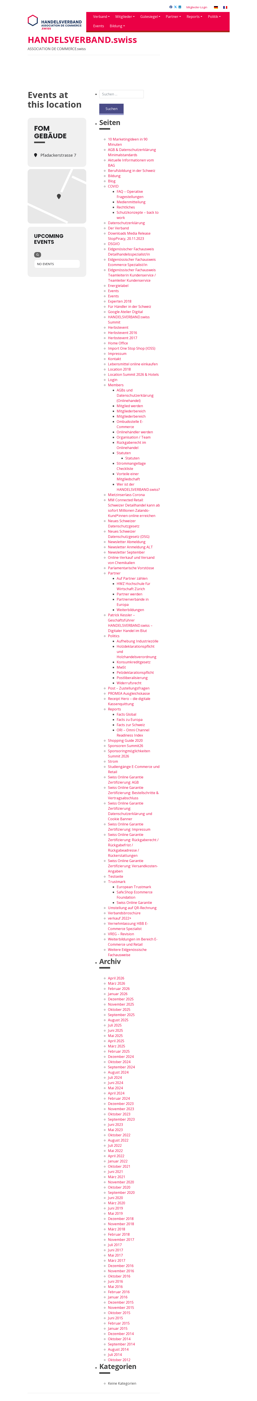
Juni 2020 (115, 1197)
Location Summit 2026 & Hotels (133, 374)
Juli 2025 (115, 1025)
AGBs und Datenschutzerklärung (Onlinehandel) (135, 395)
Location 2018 (119, 369)
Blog (112, 181)
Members (116, 385)
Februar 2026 (119, 988)
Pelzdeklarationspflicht (135, 672)
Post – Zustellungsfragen (128, 688)
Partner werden (129, 594)
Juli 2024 (115, 1077)
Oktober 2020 (119, 1187)
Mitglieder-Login (196, 7)
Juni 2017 (115, 1250)
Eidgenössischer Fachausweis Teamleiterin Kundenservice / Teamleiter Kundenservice (132, 275)
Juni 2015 (115, 1318)
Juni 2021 (115, 1171)
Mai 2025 (115, 1035)
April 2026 (116, 978)
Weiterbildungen (130, 609)
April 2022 (116, 1156)
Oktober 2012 (119, 1359)
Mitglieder (123, 16)
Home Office (118, 343)
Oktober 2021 (119, 1166)
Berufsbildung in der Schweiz (131, 170)
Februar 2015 (119, 1323)
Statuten (124, 453)
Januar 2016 (118, 1297)
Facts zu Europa (130, 719)
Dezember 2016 (121, 1265)
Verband (100, 16)
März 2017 (116, 1260)
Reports (193, 16)
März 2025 (116, 1046)
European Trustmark (134, 886)
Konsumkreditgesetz (134, 662)
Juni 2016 (115, 1281)
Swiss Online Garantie (134, 902)
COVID (113, 186)
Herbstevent (118, 327)
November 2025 (121, 1004)
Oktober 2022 (119, 1135)
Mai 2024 (115, 1088)
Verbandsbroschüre (124, 913)
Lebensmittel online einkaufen (133, 364)
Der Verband (118, 228)
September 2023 (121, 1119)
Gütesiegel (149, 16)
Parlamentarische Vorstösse (131, 568)
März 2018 (116, 1229)
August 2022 (118, 1140)
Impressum (117, 353)
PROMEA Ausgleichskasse (129, 693)
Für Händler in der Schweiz (129, 306)
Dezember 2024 (121, 1056)
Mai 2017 (115, 1255)
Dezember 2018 (121, 1218)
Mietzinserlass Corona (126, 494)
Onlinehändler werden (135, 432)
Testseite (115, 876)
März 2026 (116, 983)
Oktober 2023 (119, 1114)
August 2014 (118, 1349)
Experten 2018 (119, 301)
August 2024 (118, 1072)
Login (112, 379)
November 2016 (121, 1271)
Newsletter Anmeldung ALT (130, 547)
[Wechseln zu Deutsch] (216, 7)
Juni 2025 (115, 1030)
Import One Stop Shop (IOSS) (131, 348)
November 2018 (121, 1223)
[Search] (37, 254)
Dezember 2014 (121, 1333)
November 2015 (121, 1307)
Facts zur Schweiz (131, 724)
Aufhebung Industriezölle (137, 641)
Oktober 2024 (119, 1061)
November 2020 (121, 1182)
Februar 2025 (119, 1051)
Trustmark (117, 881)
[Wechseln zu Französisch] (225, 7)
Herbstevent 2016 (122, 332)
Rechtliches (126, 207)
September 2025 (121, 1014)
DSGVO (114, 243)
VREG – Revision (121, 934)
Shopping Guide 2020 (125, 740)
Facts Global (126, 714)
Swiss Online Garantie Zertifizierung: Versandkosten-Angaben (133, 866)
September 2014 (121, 1344)
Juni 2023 (115, 1124)
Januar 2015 (118, 1328)
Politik (213, 16)
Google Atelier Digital (125, 311)
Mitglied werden (130, 405)
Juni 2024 (115, 1082)
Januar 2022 (118, 1161)
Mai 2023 (115, 1129)
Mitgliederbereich (131, 411)
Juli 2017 (115, 1244)
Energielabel (118, 285)
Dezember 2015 (121, 1302)
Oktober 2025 (119, 1009)
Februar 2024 (119, 1098)
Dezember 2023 (121, 1103)
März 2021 (116, 1176)
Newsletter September (126, 552)
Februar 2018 (119, 1234)
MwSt (121, 667)
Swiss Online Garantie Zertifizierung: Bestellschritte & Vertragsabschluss (133, 792)
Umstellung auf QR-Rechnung (132, 907)
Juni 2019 (115, 1208)
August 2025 (118, 1020)
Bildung (116, 26)
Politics (113, 636)
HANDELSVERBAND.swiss (82, 40)
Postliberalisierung (132, 677)
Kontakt (114, 358)
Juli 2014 (115, 1354)
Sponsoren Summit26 (125, 745)
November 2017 (121, 1239)
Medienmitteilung (131, 202)
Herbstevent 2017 (122, 337)
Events (98, 26)
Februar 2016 (119, 1291)
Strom (113, 761)
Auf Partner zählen (132, 578)
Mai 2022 (115, 1150)
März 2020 (116, 1203)
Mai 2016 (115, 1286)
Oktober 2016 (119, 1276)
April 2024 (116, 1093)
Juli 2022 (115, 1145)
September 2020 (121, 1192)
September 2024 (121, 1067)
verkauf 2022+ (119, 918)
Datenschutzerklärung (126, 222)
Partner (172, 16)
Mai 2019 (115, 1213)
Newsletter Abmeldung (127, 541)
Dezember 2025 (121, 999)
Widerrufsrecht (129, 683)
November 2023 (121, 1108)
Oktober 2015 (119, 1312)
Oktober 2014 (119, 1339)
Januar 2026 (118, 993)
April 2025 (116, 1040)
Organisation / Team (134, 437)
